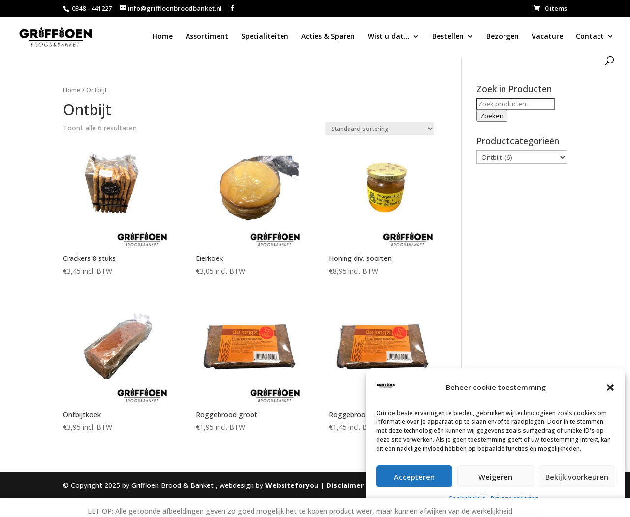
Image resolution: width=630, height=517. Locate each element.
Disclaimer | (349, 485)
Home (163, 37)
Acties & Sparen (328, 37)
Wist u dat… (389, 37)
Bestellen (448, 37)
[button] (610, 387)
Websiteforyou (291, 485)
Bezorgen (502, 37)
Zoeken (492, 115)
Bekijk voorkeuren (576, 477)
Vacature (547, 37)
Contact (590, 37)
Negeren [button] (528, 511)
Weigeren (495, 477)
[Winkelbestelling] (379, 128)
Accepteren (414, 477)
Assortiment (207, 37)
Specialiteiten (264, 37)
